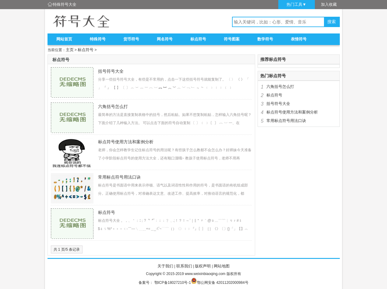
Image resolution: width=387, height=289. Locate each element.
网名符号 (165, 39)
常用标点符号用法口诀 (119, 177)
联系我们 (184, 266)
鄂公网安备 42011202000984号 (222, 282)
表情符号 (299, 39)
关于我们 (165, 266)
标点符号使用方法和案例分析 (125, 141)
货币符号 (131, 39)
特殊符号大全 (64, 4)
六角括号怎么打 (113, 106)
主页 (70, 49)
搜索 (331, 21)
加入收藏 (329, 4)
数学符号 (265, 39)
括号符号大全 (111, 71)
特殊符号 (98, 39)
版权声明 (203, 266)
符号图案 (232, 39)
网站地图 (222, 266)
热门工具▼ (296, 4)
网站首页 (64, 39)
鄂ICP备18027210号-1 (172, 282)
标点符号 (198, 39)
